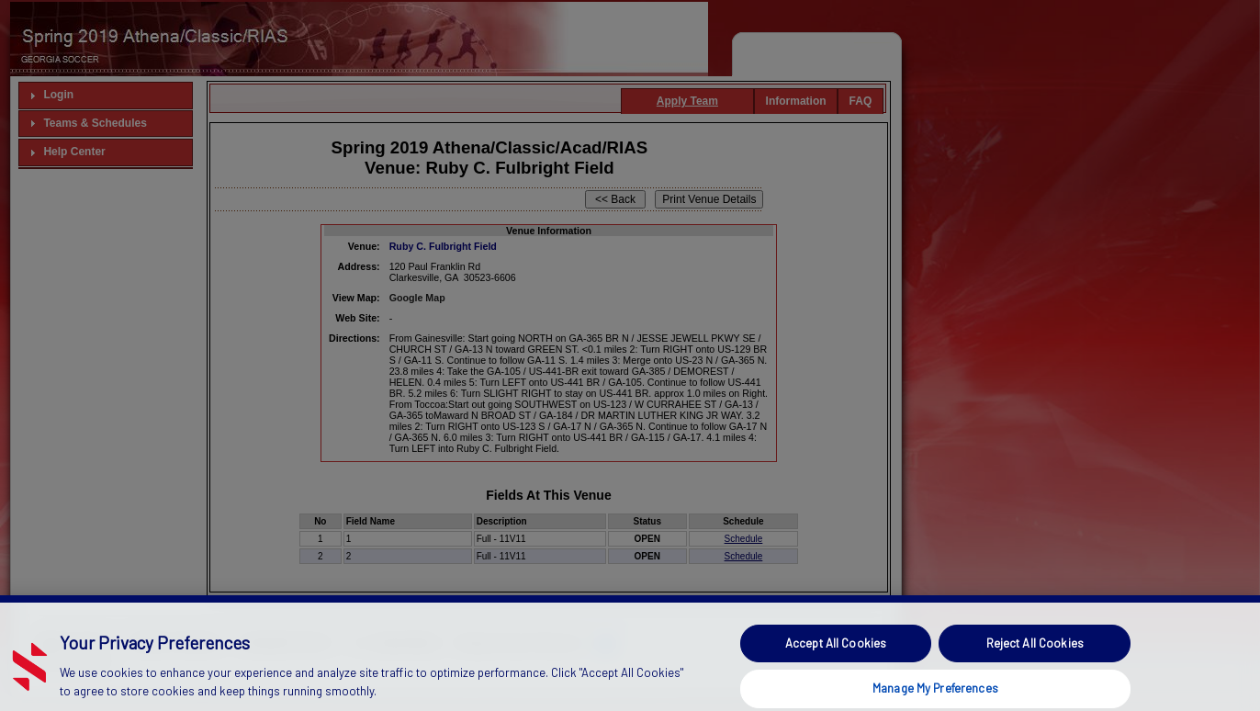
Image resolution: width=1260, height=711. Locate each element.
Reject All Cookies (1035, 656)
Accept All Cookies (835, 656)
